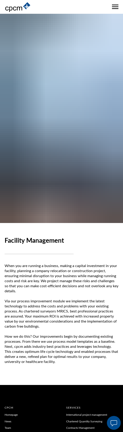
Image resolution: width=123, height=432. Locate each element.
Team (8, 427)
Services (73, 407)
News (8, 421)
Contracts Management (80, 427)
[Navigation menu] (115, 7)
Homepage (11, 414)
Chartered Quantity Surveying (84, 421)
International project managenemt (86, 414)
